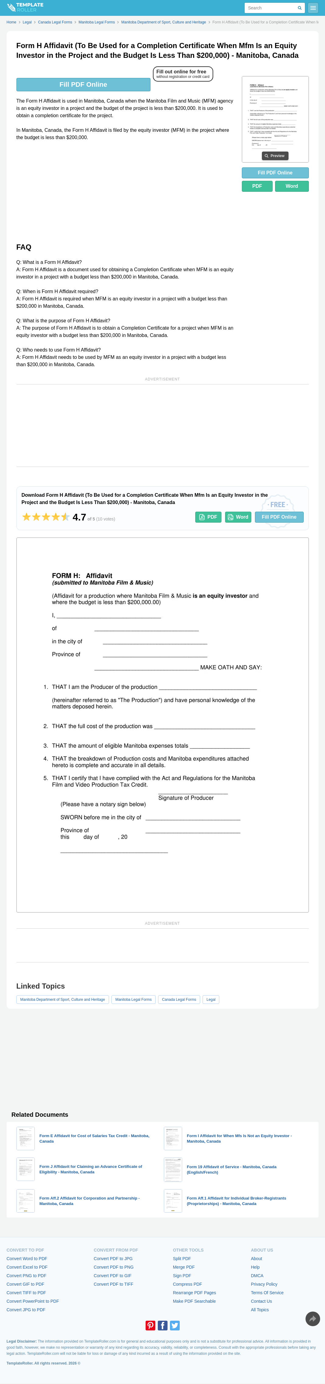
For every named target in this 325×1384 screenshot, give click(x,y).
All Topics (260, 1309)
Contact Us (261, 1301)
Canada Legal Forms (179, 999)
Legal (211, 999)
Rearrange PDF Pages (194, 1292)
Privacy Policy (264, 1284)
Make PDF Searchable (194, 1301)
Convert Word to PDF (27, 1258)
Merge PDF (184, 1267)
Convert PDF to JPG (113, 1258)
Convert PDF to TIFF (113, 1284)
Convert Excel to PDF (27, 1267)
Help (255, 1267)
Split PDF (182, 1258)
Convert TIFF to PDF (26, 1292)
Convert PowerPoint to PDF (33, 1301)
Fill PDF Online (83, 84)
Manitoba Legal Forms (133, 999)
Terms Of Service (267, 1292)
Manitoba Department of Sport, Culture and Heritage (62, 999)
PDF (257, 186)
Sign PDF (182, 1275)
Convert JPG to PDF (26, 1309)
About (256, 1258)
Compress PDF (187, 1284)
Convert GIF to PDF (25, 1284)
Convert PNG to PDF (27, 1275)
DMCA (257, 1275)
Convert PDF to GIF (113, 1275)
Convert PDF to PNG (114, 1267)
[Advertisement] (125, 191)
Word (292, 186)
